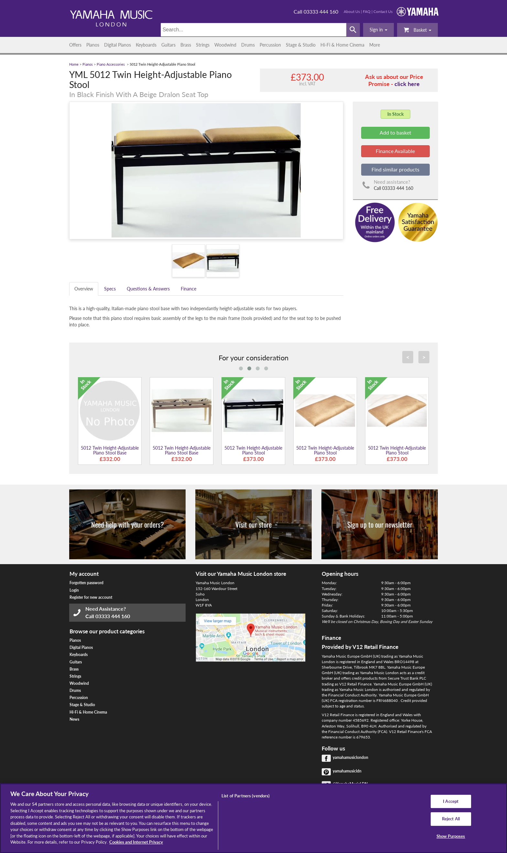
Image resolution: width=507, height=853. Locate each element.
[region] (253, 818)
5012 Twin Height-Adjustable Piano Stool (253, 450)
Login (74, 590)
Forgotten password (86, 582)
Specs (110, 288)
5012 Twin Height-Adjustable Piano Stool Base (110, 450)
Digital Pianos (117, 45)
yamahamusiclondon (350, 757)
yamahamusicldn (347, 771)
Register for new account (91, 597)
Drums (248, 45)
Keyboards (146, 45)
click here (407, 83)
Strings (203, 45)
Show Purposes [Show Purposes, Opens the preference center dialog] (451, 836)
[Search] (254, 30)
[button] (378, 30)
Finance (188, 288)
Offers (75, 45)
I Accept (450, 801)
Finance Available (395, 151)
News (74, 719)
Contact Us (383, 11)
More (374, 45)
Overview (83, 288)
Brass (185, 45)
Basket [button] (417, 29)
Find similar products (395, 169)
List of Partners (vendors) (245, 795)
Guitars (168, 45)
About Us (352, 11)
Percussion (270, 45)
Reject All (451, 818)
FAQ (367, 11)
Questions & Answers (148, 288)
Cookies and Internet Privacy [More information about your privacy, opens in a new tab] (136, 842)
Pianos (92, 45)
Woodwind (225, 45)
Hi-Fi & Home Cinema (342, 45)
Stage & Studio (301, 45)
